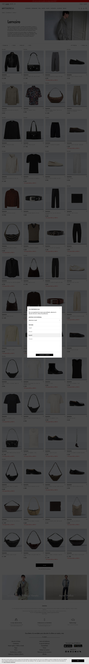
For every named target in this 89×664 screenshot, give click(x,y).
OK (78, 660)
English (30, 327)
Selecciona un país (44, 320)
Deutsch (30, 331)
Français (30, 338)
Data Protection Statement (9, 662)
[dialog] (44, 660)
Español (30, 335)
